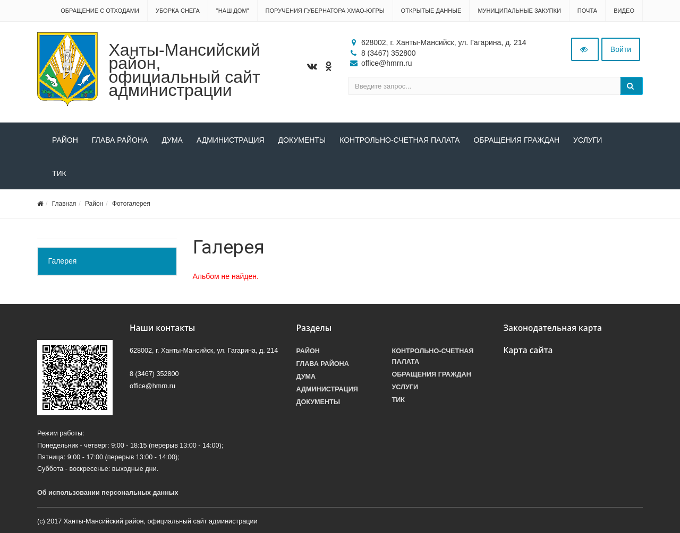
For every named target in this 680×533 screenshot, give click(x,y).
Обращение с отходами (100, 10)
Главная (64, 203)
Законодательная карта (553, 328)
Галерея (62, 261)
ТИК (59, 173)
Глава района (120, 140)
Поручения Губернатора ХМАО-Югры (325, 10)
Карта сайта (528, 350)
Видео (624, 10)
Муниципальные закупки (519, 10)
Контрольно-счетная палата (399, 140)
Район (65, 140)
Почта (587, 10)
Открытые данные (431, 10)
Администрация (231, 140)
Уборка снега (178, 10)
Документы (302, 140)
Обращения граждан (516, 140)
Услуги (587, 140)
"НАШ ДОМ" (232, 10)
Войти (620, 49)
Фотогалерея (131, 203)
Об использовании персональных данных (107, 492)
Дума (172, 140)
